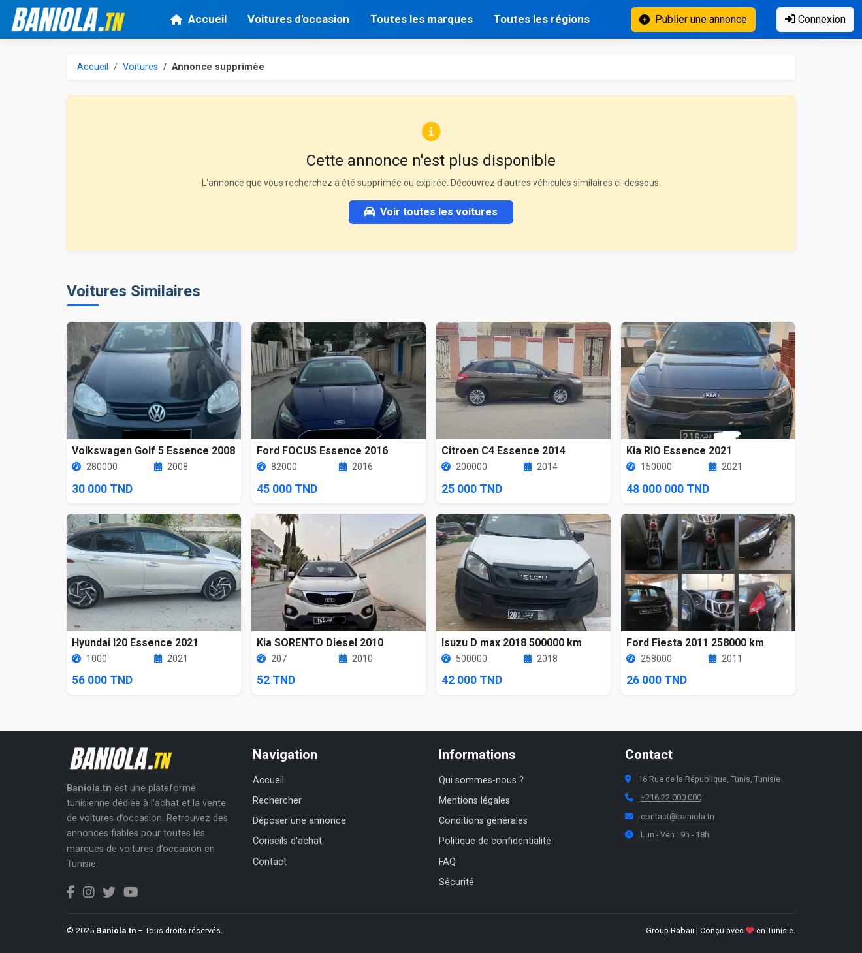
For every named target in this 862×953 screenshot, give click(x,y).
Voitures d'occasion (298, 18)
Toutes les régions (542, 18)
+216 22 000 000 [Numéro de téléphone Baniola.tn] (671, 797)
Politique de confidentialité (495, 841)
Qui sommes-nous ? (481, 780)
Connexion (815, 19)
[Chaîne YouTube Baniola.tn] (130, 892)
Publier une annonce (693, 19)
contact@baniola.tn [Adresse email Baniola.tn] (677, 816)
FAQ (447, 861)
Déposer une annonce (299, 820)
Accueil (198, 18)
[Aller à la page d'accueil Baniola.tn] (125, 758)
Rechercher (277, 800)
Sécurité (456, 882)
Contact (270, 861)
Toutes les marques (421, 18)
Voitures (140, 66)
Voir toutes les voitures (431, 212)
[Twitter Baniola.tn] (109, 892)
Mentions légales (474, 800)
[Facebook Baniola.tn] (71, 892)
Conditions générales (483, 820)
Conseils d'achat (287, 841)
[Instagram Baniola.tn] (89, 892)
